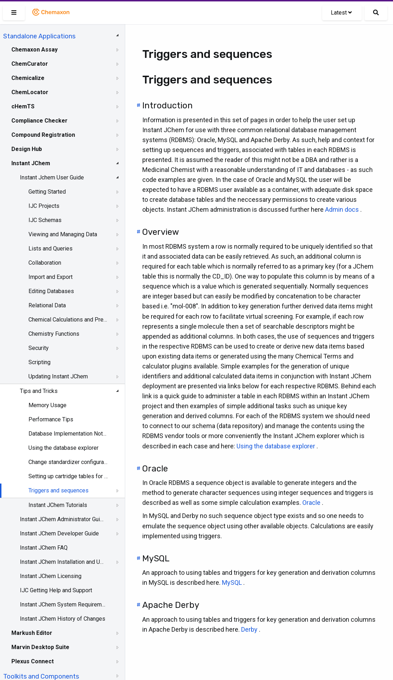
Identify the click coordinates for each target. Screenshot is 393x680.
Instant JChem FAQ (44, 547)
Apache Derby (170, 605)
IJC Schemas (45, 220)
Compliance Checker (39, 120)
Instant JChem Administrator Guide (63, 519)
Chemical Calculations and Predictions (68, 319)
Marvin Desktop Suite (40, 647)
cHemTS (22, 106)
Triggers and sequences (58, 490)
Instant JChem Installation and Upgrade (63, 561)
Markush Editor (31, 633)
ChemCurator (29, 63)
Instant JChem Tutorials (57, 505)
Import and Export (50, 277)
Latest (341, 12)
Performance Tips (50, 419)
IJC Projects (43, 206)
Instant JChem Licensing (50, 576)
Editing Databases (51, 291)
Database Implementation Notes (68, 433)
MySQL (156, 558)
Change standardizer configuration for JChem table (68, 462)
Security (38, 348)
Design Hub (26, 149)
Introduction (167, 105)
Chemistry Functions (53, 333)
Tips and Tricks (39, 391)
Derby (249, 629)
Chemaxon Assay (34, 49)
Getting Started (47, 191)
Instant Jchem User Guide (52, 177)
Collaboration (44, 262)
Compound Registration (43, 134)
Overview (160, 232)
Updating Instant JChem (58, 376)
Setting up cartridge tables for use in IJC (68, 476)
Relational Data (47, 305)
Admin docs (342, 209)
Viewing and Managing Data (62, 234)
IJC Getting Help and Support (56, 590)
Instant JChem (30, 163)
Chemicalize (27, 78)
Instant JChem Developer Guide (59, 533)
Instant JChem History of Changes (62, 618)
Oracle (155, 469)
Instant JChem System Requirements (63, 604)
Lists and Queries (50, 248)
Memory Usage (47, 405)
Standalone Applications (39, 36)
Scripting (39, 362)
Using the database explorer (63, 447)
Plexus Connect (32, 661)
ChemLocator (29, 92)
